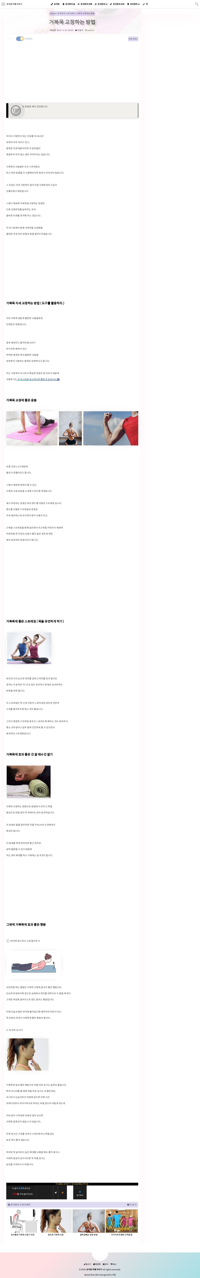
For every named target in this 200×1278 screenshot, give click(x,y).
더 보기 (133, 1205)
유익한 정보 (55, 6)
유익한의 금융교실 (69, 6)
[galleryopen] (32, 428)
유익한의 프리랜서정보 (118, 6)
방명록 (97, 1264)
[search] (196, 3)
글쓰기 (87, 1264)
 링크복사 (133, 39)
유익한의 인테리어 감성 (85, 6)
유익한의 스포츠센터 (134, 6)
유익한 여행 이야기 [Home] (14, 4)
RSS (113, 1264)
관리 (105, 1264)
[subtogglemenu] (3, 4)
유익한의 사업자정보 (101, 6)
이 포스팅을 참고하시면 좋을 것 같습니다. (37, 379)
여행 (145, 6)
